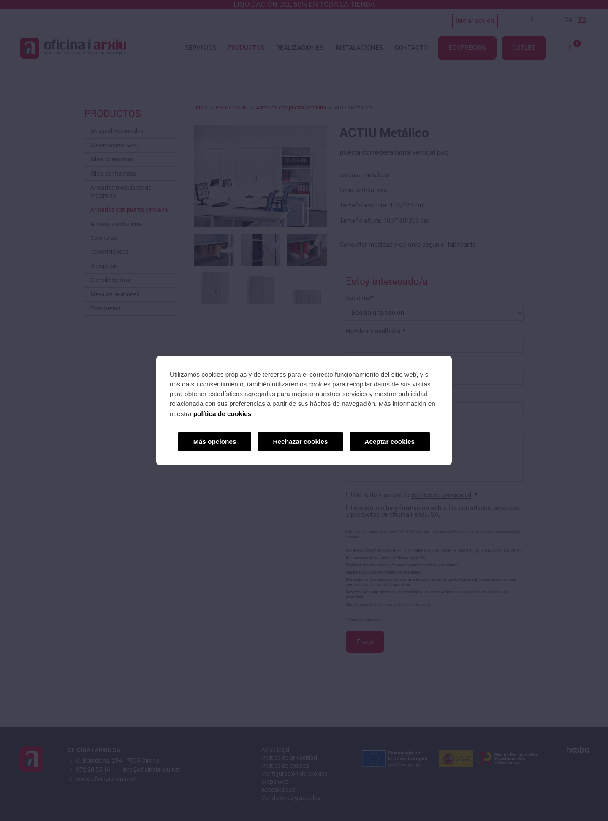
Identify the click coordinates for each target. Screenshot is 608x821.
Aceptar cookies (389, 441)
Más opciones (214, 441)
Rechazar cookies (300, 441)
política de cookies (222, 413)
